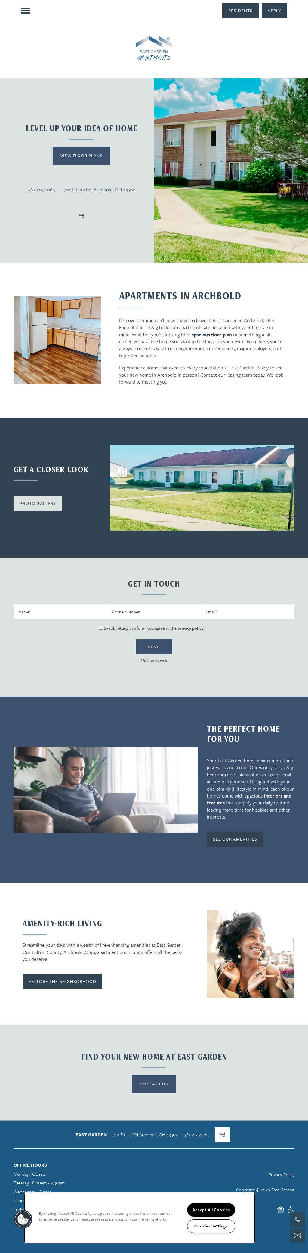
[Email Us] (297, 1235)
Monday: (22, 1174)
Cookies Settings (211, 1226)
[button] (240, 10)
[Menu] (25, 10)
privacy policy (190, 628)
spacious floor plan (212, 334)
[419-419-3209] (297, 1219)
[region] (139, 1217)
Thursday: (23, 1200)
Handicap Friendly (290, 1212)
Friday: (20, 1209)
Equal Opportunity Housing (280, 1212)
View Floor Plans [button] (81, 155)
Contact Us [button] (154, 1084)
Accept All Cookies (211, 1210)
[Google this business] (81, 216)
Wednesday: (25, 1191)
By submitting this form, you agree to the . (154, 628)
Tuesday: (22, 1182)
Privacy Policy (281, 1174)
